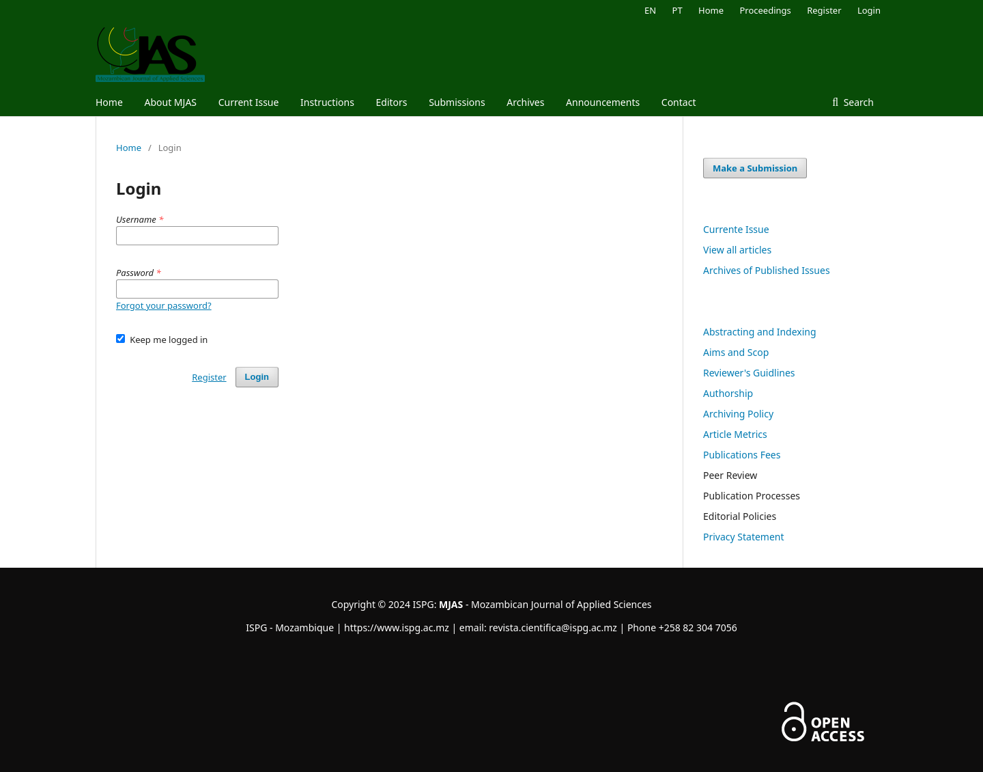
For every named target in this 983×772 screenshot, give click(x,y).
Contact (678, 102)
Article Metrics (735, 434)
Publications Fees (741, 454)
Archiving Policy (738, 413)
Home (109, 102)
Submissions (457, 102)
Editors (391, 102)
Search (857, 102)
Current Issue (248, 102)
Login (869, 10)
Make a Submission (755, 168)
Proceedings (764, 10)
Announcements (603, 102)
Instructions (327, 102)
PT (677, 10)
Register (824, 10)
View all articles (737, 249)
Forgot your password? (164, 305)
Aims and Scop (736, 352)
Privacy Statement (743, 536)
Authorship (728, 393)
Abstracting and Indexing (759, 331)
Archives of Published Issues (766, 270)
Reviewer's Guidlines (749, 372)
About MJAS (170, 102)
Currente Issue (736, 229)
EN (650, 10)
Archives (525, 102)
